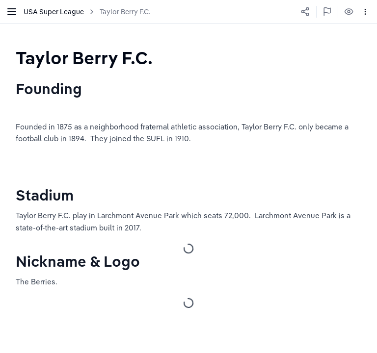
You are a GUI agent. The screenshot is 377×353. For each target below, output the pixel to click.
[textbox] (84, 57)
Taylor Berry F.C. (125, 11)
